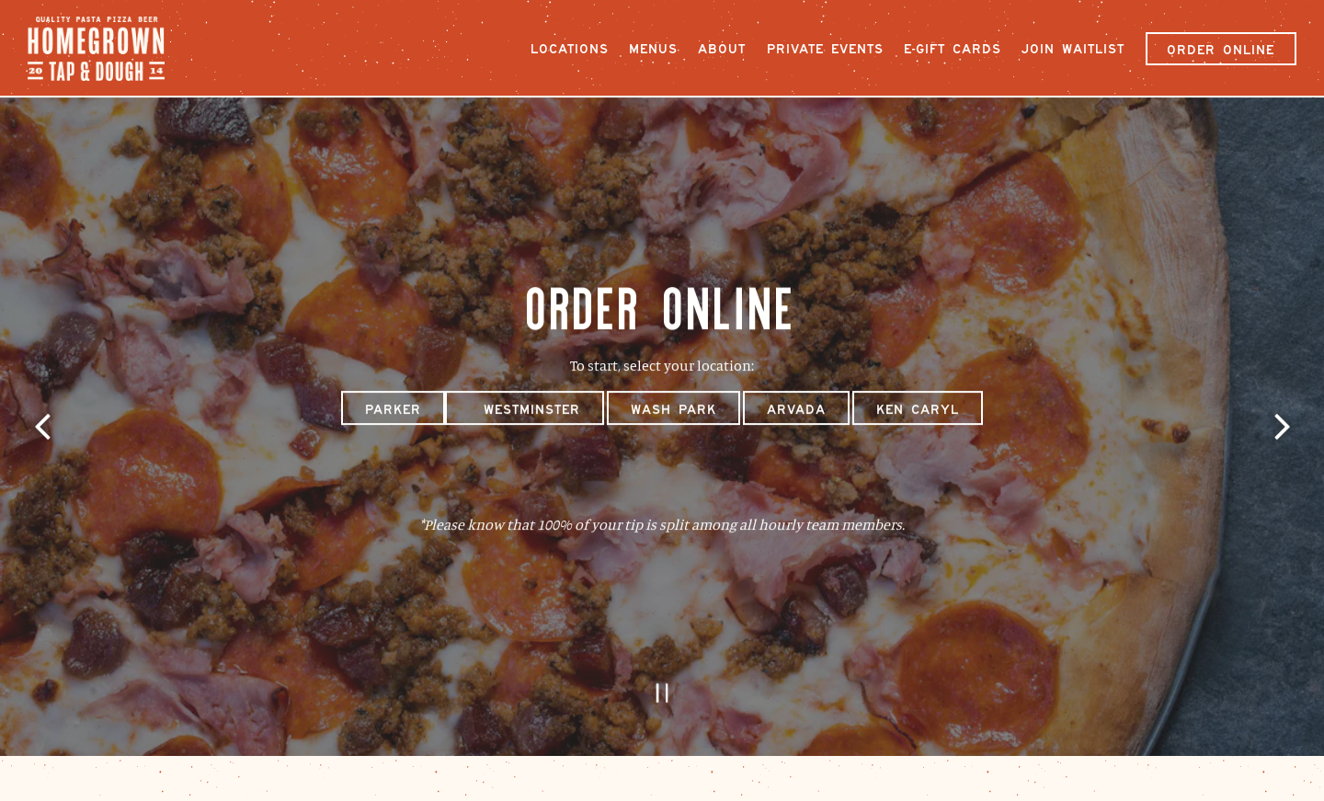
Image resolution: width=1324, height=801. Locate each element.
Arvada (796, 404)
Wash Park (673, 404)
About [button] (722, 48)
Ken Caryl (917, 404)
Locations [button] (570, 48)
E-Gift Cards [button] (952, 48)
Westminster (524, 404)
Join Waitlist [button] (1073, 48)
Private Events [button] (825, 48)
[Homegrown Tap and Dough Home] (107, 47)
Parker (393, 404)
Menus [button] (653, 48)
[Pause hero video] (662, 682)
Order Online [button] (1220, 49)
